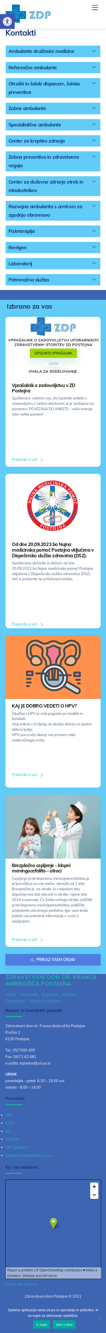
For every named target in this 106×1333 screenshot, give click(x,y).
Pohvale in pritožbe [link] (44, 1001)
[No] (99, 1318)
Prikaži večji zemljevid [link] (21, 1284)
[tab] (53, 51)
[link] (7, 21)
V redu (41, 1325)
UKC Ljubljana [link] (17, 1147)
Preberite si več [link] (24, 459)
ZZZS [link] (9, 1123)
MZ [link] (8, 1131)
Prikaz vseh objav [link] (53, 959)
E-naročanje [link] (15, 1001)
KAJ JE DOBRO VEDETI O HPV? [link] (44, 706)
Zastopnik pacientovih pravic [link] (29, 1155)
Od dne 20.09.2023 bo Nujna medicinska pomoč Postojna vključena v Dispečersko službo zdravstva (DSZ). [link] (53, 549)
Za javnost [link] (50, 994)
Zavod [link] (10, 994)
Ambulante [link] (29, 994)
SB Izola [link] (12, 1139)
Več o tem (64, 1325)
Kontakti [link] (69, 994)
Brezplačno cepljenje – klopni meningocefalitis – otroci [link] (41, 868)
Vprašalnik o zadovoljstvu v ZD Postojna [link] (43, 388)
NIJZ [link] (8, 1115)
